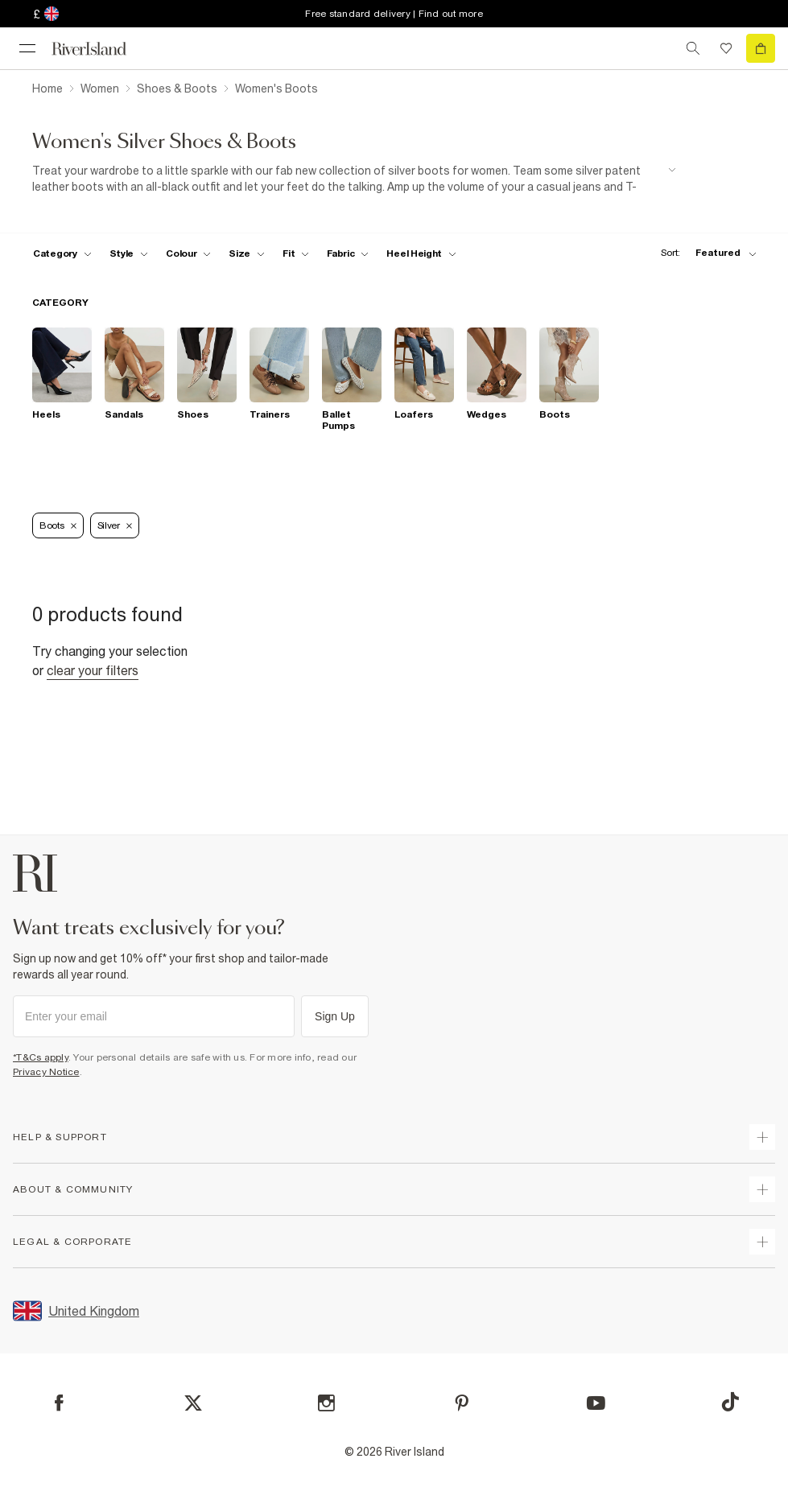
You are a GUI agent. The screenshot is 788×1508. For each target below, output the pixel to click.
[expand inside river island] (762, 1242)
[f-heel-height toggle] (421, 253)
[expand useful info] (762, 1189)
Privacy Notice (46, 1071)
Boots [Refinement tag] (57, 525)
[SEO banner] (354, 179)
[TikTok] (730, 1401)
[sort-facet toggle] (704, 253)
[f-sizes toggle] (246, 253)
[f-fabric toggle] (348, 253)
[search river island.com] (693, 48)
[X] (193, 1403)
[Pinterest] (461, 1403)
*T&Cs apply (40, 1057)
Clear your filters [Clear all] (92, 670)
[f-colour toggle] (188, 253)
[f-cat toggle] (62, 253)
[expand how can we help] (762, 1137)
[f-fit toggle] (295, 253)
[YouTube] (596, 1403)
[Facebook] (59, 1403)
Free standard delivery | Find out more (394, 13)
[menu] (27, 48)
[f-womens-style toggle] (129, 253)
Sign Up (335, 1016)
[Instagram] (326, 1403)
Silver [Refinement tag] (114, 525)
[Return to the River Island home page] (100, 48)
